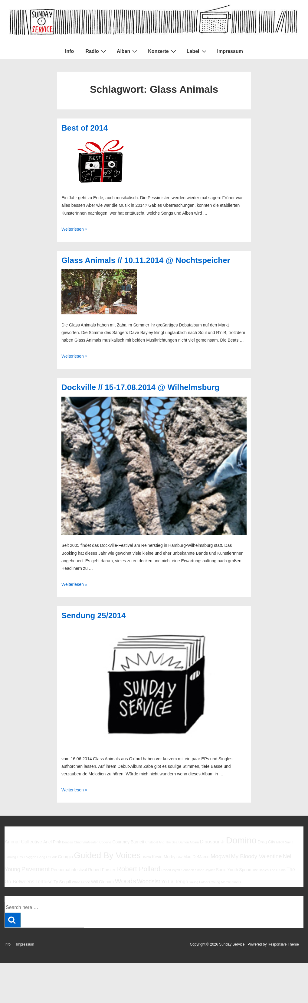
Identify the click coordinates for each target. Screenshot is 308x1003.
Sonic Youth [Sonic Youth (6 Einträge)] (227, 869)
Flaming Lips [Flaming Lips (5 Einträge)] (14, 857)
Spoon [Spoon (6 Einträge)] (245, 869)
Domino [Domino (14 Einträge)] (241, 840)
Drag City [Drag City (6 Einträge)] (266, 841)
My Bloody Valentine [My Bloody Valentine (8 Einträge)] (256, 856)
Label (197, 51)
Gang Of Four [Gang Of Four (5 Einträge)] (47, 857)
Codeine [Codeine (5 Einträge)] (105, 842)
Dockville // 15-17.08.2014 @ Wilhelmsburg (140, 387)
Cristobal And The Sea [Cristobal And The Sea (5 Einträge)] (161, 842)
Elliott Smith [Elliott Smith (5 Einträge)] (284, 842)
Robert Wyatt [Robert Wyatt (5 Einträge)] (170, 870)
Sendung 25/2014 (93, 615)
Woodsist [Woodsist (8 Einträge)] (148, 881)
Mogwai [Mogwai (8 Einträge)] (220, 856)
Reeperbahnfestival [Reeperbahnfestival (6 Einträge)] (69, 869)
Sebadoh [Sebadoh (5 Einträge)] (187, 870)
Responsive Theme (283, 944)
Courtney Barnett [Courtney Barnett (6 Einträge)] (128, 841)
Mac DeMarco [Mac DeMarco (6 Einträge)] (196, 856)
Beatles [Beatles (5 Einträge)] (67, 842)
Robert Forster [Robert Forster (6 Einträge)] (101, 869)
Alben (128, 51)
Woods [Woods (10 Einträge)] (125, 881)
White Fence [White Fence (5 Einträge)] (81, 882)
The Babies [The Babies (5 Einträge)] (260, 870)
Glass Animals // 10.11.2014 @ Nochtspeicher (145, 260)
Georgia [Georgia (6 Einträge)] (65, 856)
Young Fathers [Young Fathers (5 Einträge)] (199, 882)
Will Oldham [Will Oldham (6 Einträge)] (102, 881)
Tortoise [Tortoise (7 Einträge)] (44, 881)
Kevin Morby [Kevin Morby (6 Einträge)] (163, 856)
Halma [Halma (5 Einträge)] (146, 857)
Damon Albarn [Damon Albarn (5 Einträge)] (189, 842)
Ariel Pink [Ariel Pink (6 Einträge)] (52, 841)
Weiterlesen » (74, 229)
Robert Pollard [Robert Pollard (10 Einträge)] (138, 869)
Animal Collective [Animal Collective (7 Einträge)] (23, 841)
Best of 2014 (84, 127)
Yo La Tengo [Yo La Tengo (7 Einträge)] (174, 881)
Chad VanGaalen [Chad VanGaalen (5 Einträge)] (86, 842)
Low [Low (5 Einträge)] (179, 857)
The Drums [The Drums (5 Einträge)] (278, 870)
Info (69, 51)
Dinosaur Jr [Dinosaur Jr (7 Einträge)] (212, 841)
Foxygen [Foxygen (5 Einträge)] (30, 857)
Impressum (230, 51)
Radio (96, 51)
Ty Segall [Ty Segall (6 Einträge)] (62, 881)
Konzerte (162, 51)
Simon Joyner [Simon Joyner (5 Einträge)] (205, 870)
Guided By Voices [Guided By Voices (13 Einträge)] (107, 855)
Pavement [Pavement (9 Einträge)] (35, 868)
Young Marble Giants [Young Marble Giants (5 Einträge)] (226, 882)
